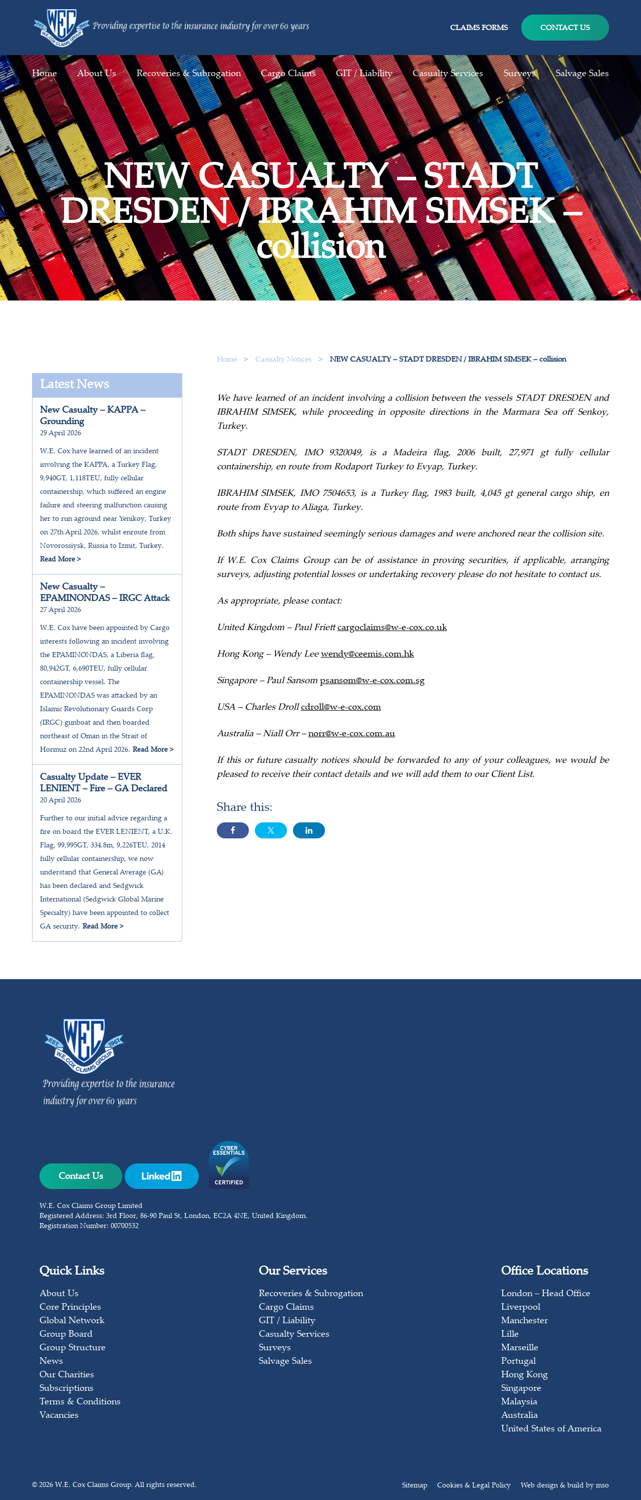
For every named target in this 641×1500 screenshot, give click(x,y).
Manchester (524, 1321)
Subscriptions (67, 1388)
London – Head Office (545, 1294)
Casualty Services (448, 74)
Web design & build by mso (565, 1485)
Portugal (518, 1361)
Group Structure (73, 1348)
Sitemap (414, 1485)
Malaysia (519, 1402)
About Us (96, 74)
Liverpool (520, 1307)
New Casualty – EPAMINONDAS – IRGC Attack (105, 593)
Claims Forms (479, 28)
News (51, 1361)
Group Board (66, 1334)
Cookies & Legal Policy (474, 1485)
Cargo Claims (288, 74)
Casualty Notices (284, 360)
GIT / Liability (364, 74)
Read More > (60, 559)
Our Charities (67, 1375)
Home (44, 74)
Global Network (72, 1321)
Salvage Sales (582, 74)
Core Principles (70, 1307)
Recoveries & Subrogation (189, 74)
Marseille (519, 1348)
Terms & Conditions (80, 1402)
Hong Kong (524, 1375)
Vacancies (59, 1415)
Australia (519, 1415)
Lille (510, 1334)
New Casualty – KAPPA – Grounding (92, 416)
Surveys (520, 74)
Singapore (521, 1388)
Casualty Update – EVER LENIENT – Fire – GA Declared (103, 783)
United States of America (551, 1429)
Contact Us (565, 28)
